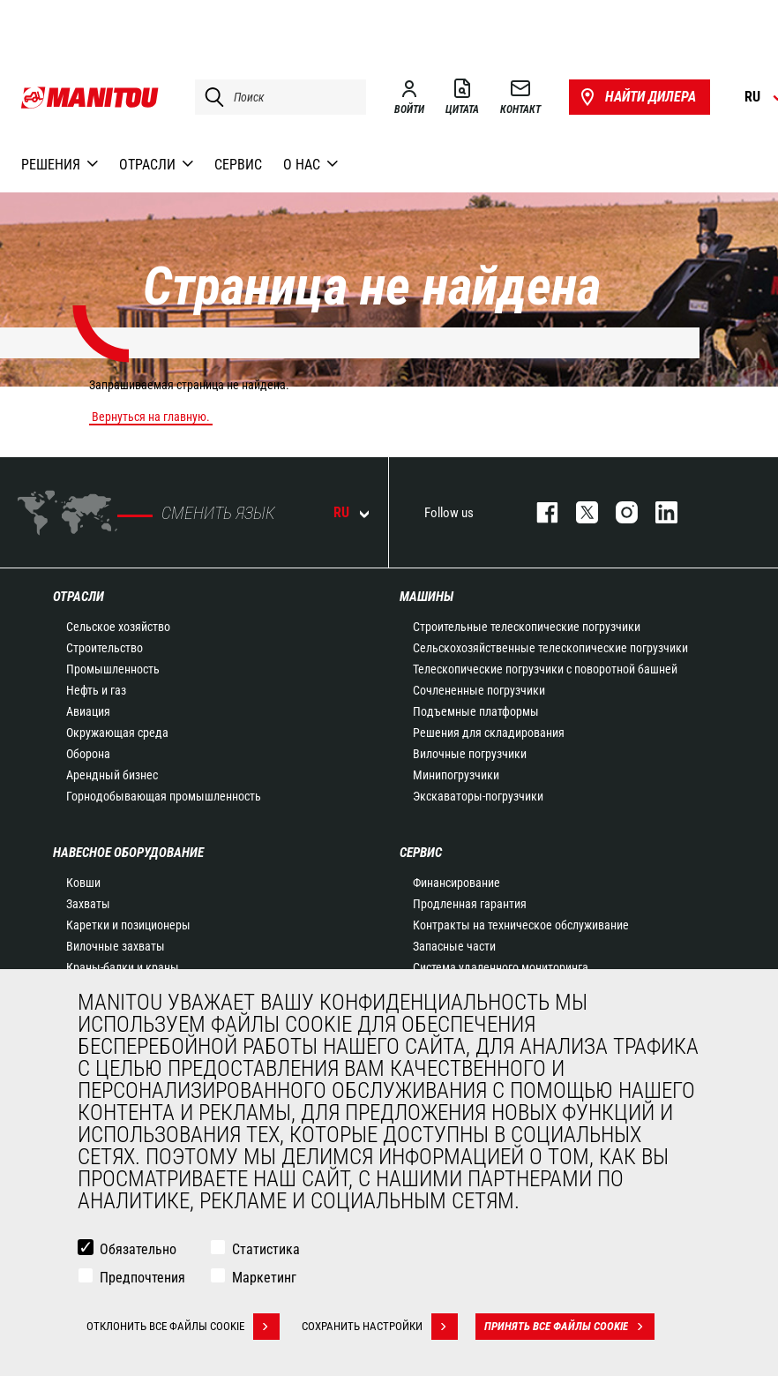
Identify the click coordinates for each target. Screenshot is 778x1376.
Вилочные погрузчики (470, 754)
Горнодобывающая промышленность (163, 796)
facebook (538, 512)
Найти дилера (636, 97)
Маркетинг (264, 1277)
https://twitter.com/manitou (578, 512)
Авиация (88, 711)
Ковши (83, 883)
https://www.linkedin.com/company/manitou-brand (657, 512)
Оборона (88, 754)
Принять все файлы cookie (569, 1326)
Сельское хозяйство (118, 627)
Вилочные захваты (115, 946)
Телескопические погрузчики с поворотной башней (545, 669)
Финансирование (456, 883)
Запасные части (454, 946)
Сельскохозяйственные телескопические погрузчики (550, 648)
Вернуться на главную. (151, 417)
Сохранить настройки (380, 1326)
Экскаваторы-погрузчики (478, 796)
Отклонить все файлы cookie (183, 1326)
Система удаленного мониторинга (500, 967)
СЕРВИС (421, 853)
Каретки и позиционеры (128, 925)
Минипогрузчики (456, 775)
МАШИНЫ (426, 597)
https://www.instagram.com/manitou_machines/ (618, 512)
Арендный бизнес (112, 775)
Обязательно (138, 1249)
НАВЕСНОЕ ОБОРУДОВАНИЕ (128, 853)
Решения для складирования (489, 733)
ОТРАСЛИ (78, 597)
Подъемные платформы (476, 711)
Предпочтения (142, 1277)
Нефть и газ (96, 690)
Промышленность (113, 669)
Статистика (266, 1249)
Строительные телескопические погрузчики (526, 627)
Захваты (88, 904)
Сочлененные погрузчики (479, 690)
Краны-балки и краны (122, 967)
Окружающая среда (117, 733)
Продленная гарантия (470, 904)
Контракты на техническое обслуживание (521, 925)
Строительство (104, 648)
